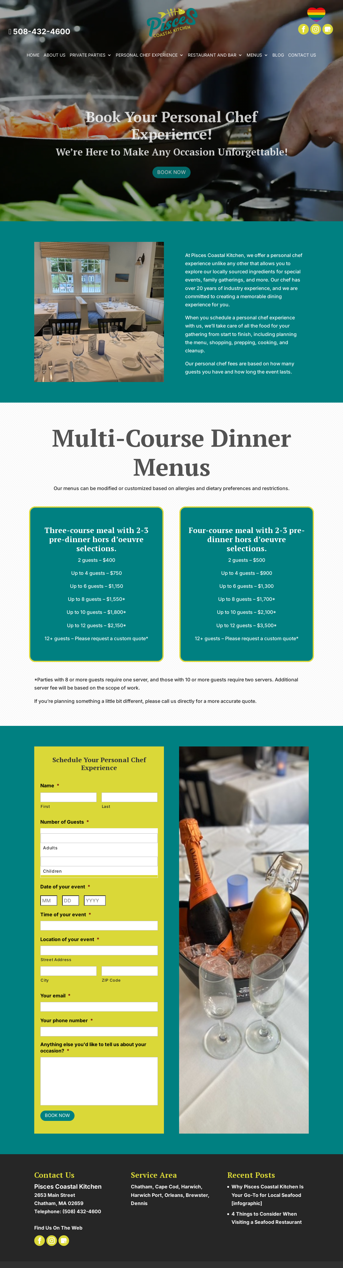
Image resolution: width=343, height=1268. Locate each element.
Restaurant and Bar (212, 55)
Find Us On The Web (58, 1227)
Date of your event (65, 887)
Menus (254, 55)
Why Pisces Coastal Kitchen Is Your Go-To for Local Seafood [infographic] (267, 1194)
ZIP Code (111, 980)
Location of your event (69, 939)
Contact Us (302, 55)
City (45, 980)
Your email (55, 996)
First (45, 806)
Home (33, 55)
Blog (278, 55)
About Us (54, 55)
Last (106, 806)
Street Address (56, 959)
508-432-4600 (39, 31)
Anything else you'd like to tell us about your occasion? (93, 1047)
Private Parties (87, 55)
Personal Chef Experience (147, 55)
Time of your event (65, 914)
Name (49, 785)
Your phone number (66, 1020)
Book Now (171, 180)
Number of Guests (64, 822)
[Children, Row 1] (99, 861)
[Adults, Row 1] (99, 838)
